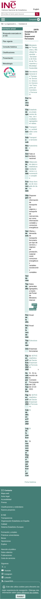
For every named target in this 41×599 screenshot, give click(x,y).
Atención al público (8, 549)
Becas (3, 538)
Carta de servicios (8, 558)
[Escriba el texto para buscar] (19, 14)
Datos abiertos (6, 552)
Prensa (4, 502)
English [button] (36, 9)
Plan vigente (7, 41)
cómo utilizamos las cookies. (28, 593)
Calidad (4, 524)
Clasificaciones (9, 52)
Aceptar (20, 596)
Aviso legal (5, 496)
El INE (3, 515)
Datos (34, 305)
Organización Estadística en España (15, 521)
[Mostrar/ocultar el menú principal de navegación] (3, 20)
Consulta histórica (10, 47)
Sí (30, 410)
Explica (4, 544)
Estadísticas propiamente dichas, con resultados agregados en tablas (33, 116)
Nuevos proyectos (8, 510)
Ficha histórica (30, 482)
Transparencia (6, 518)
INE (2, 24)
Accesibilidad (6, 499)
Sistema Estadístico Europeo (12, 527)
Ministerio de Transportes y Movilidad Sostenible (33, 49)
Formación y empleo (9, 532)
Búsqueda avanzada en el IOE (12, 35)
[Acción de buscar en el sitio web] (37, 14)
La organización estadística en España (17, 24)
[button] (34, 20)
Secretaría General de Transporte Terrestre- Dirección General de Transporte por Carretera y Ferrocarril (33, 83)
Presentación (8, 58)
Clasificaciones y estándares (12, 507)
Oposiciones (6, 541)
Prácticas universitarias (10, 535)
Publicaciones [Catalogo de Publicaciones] (6, 555)
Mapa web (5, 493)
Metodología (7, 64)
